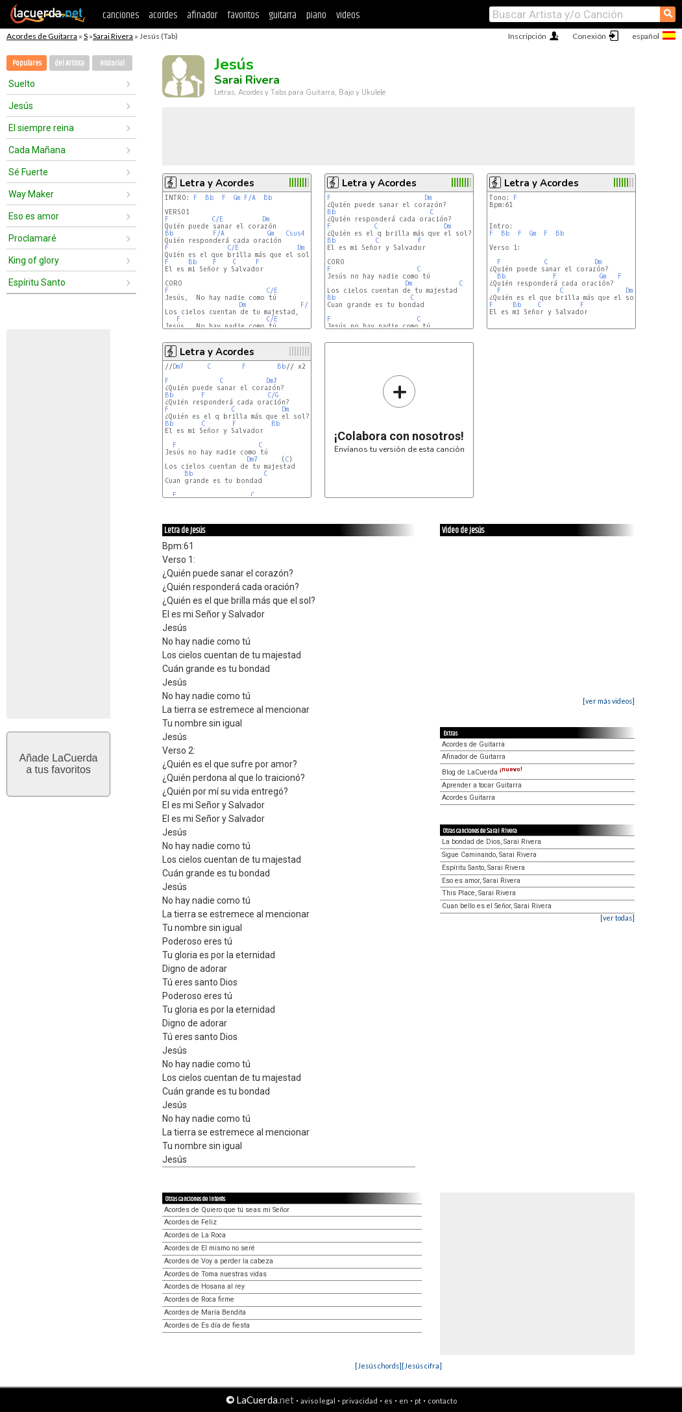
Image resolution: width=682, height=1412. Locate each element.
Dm (265, 219)
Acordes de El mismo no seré (209, 1248)
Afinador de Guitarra (473, 756)
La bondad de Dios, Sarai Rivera (491, 841)
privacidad (360, 1400)
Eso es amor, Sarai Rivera (481, 880)
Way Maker (31, 194)
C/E (217, 219)
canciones (121, 15)
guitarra (283, 15)
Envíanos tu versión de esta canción (399, 413)
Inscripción (527, 36)
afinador (202, 15)
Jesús (20, 106)
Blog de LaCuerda (482, 772)
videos (347, 15)
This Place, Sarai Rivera (479, 893)
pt (418, 1400)
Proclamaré (32, 238)
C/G (272, 395)
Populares (27, 63)
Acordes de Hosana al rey (204, 1286)
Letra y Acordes (217, 183)
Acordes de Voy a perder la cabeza (218, 1261)
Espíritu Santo (37, 282)
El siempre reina (41, 128)
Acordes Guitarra (468, 797)
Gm (237, 197)
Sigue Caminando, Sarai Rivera (489, 854)
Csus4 (295, 233)
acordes (163, 15)
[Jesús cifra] (422, 1365)
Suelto (21, 84)
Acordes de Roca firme (199, 1299)
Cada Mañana (37, 150)
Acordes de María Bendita (205, 1312)
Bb (209, 197)
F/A (250, 197)
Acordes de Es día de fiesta (207, 1325)
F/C (306, 305)
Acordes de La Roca (195, 1235)
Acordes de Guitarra (41, 36)
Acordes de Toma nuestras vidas (215, 1274)
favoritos (243, 15)
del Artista (69, 63)
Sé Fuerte (28, 172)
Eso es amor (33, 216)
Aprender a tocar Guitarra (482, 785)
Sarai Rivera (113, 36)
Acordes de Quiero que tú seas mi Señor (226, 1210)
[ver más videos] (609, 701)
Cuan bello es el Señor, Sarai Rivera (497, 906)
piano (316, 15)
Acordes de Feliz (190, 1222)
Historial (112, 63)
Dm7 (178, 366)
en (403, 1400)
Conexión (589, 36)
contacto (442, 1400)
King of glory (33, 260)
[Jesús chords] (378, 1365)
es (388, 1400)
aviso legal (317, 1400)
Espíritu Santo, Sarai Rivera (483, 867)
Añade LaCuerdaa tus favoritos (58, 763)
